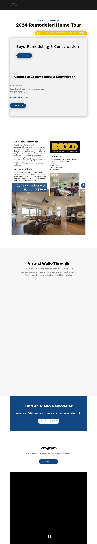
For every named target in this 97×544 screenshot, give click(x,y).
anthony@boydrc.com (19, 97)
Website (24, 55)
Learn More (48, 421)
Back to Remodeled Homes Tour (61, 33)
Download (48, 461)
